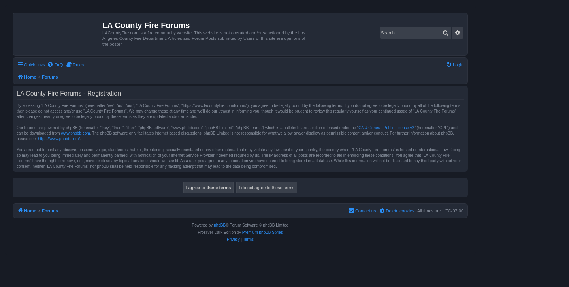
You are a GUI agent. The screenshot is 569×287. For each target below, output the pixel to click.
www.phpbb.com (75, 133)
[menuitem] (55, 64)
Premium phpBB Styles (262, 232)
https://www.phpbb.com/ (59, 139)
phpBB (220, 225)
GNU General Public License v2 (386, 128)
